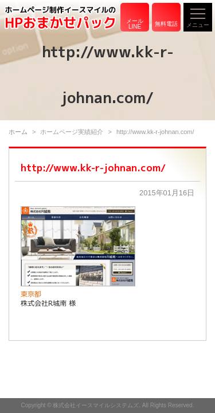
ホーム (18, 131)
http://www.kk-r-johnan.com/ (93, 167)
